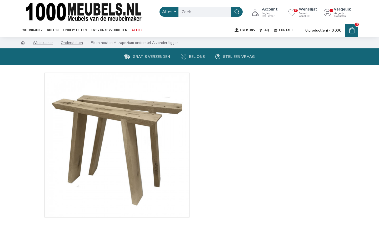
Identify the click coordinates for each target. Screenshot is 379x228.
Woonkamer (43, 42)
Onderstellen (72, 42)
